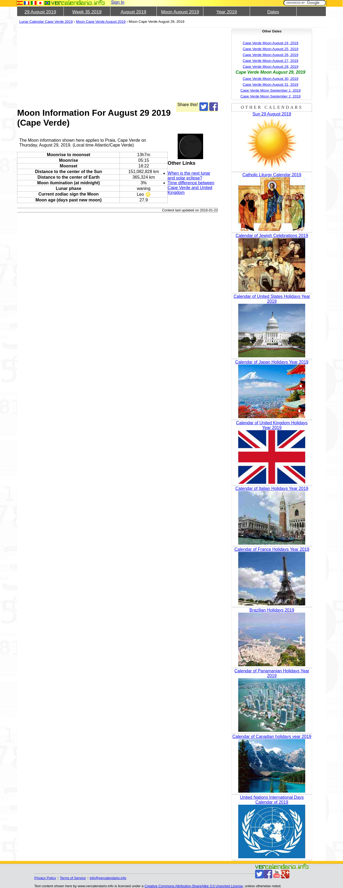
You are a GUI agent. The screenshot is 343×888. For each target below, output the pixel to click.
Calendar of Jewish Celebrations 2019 (272, 235)
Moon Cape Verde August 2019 (100, 22)
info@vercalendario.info (108, 878)
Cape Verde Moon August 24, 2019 (270, 43)
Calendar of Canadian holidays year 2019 (271, 736)
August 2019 (133, 11)
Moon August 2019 (180, 11)
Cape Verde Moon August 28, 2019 (270, 67)
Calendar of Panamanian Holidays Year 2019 (271, 673)
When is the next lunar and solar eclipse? (189, 175)
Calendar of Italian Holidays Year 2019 (271, 488)
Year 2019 (226, 11)
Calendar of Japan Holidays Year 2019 (271, 362)
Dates (273, 11)
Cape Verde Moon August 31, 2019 (270, 85)
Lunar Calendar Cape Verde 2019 (46, 22)
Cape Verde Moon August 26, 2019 (270, 55)
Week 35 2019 (87, 11)
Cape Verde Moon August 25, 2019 (270, 49)
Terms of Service (73, 878)
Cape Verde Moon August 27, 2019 (270, 61)
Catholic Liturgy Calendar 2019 (272, 175)
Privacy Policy (45, 878)
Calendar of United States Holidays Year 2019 (272, 299)
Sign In (117, 2)
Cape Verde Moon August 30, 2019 (270, 79)
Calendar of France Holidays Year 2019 (271, 549)
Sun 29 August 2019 (271, 114)
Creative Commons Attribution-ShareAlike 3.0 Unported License (193, 886)
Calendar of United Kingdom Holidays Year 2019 (272, 425)
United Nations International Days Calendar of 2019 (272, 799)
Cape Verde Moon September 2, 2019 (270, 96)
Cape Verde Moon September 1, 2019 (270, 90)
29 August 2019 (40, 11)
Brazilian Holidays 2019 (271, 610)
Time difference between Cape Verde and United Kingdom (191, 188)
